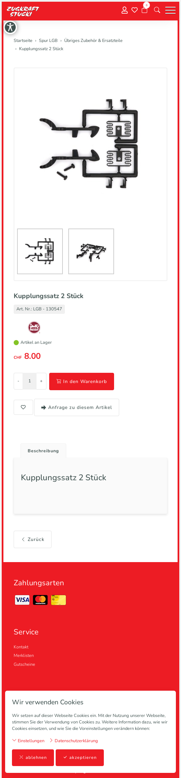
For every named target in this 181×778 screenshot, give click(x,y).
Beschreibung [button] (43, 451)
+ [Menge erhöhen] (41, 381)
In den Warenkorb (81, 381)
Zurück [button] (32, 539)
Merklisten (24, 655)
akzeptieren (80, 757)
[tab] (41, 449)
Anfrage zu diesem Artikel (76, 407)
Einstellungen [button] (28, 740)
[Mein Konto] (124, 10)
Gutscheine (24, 664)
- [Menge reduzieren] (18, 381)
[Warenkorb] (144, 10)
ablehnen (33, 757)
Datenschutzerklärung (73, 740)
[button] (157, 10)
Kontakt (21, 647)
